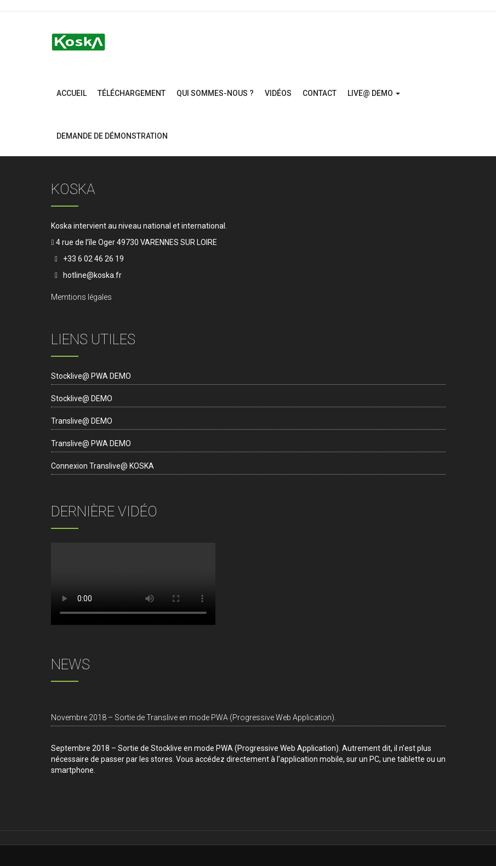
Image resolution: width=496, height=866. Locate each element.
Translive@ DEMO (81, 421)
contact (320, 93)
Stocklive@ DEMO (81, 398)
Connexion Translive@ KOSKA (102, 466)
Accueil (71, 93)
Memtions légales (81, 297)
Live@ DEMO (373, 93)
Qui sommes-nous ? (215, 93)
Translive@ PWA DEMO (91, 443)
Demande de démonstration (112, 136)
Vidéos (278, 93)
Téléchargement (132, 93)
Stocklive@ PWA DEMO (91, 376)
